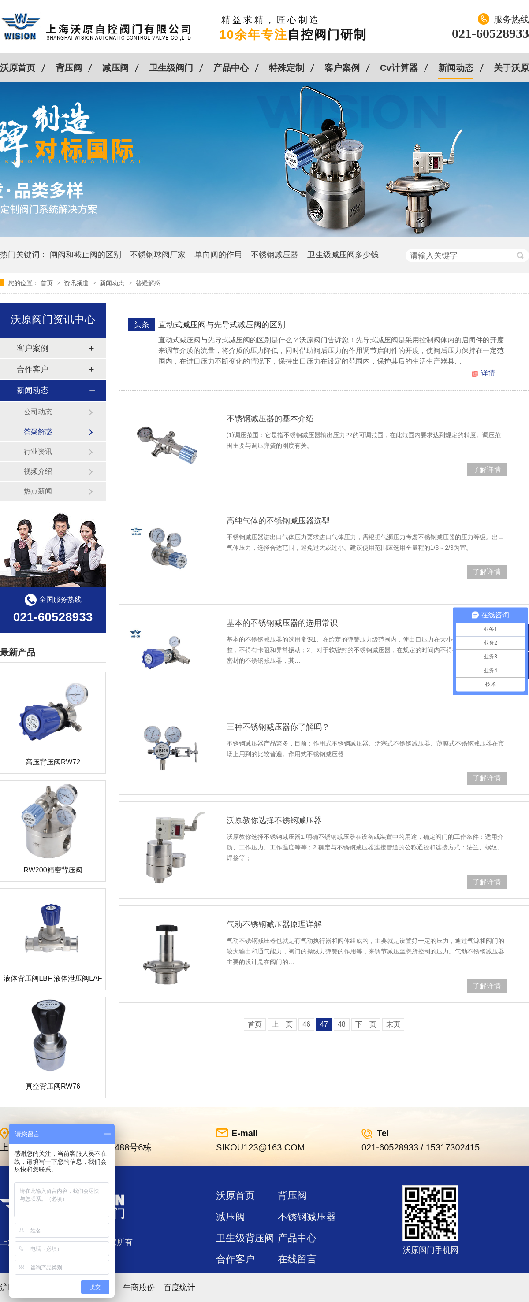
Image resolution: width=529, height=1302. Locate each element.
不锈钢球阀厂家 (158, 254)
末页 (393, 1024)
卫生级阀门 (171, 68)
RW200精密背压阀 (52, 870)
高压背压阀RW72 (53, 762)
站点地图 (235, 1280)
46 (306, 1024)
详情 (488, 373)
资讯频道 (77, 282)
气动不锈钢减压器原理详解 (274, 924)
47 (324, 1024)
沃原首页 (17, 68)
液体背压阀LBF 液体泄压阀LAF (53, 978)
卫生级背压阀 (245, 1237)
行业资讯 (38, 451)
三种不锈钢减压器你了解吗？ (278, 727)
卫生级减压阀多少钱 (343, 254)
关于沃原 (511, 68)
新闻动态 (455, 68)
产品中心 (231, 68)
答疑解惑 (148, 282)
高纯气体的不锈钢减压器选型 (278, 520)
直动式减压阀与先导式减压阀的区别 (221, 324)
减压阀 (115, 68)
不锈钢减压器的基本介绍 (270, 418)
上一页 (282, 1024)
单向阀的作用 (218, 254)
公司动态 (38, 411)
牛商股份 (139, 1287)
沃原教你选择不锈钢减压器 (274, 820)
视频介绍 (38, 471)
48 (342, 1024)
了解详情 (487, 469)
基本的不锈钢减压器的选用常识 (282, 623)
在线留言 (297, 1259)
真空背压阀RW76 (53, 1086)
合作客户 (32, 369)
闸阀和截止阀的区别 (85, 254)
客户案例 (342, 68)
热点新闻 (38, 491)
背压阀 (69, 68)
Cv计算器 (399, 68)
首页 (48, 282)
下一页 (365, 1024)
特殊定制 (286, 68)
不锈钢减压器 (274, 254)
